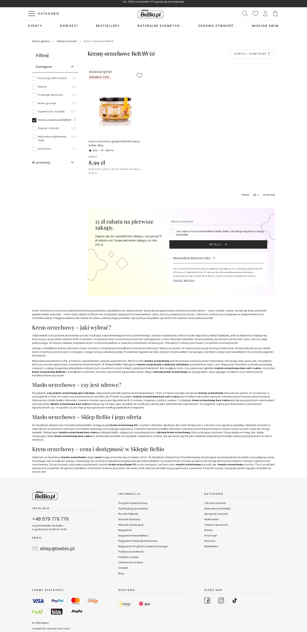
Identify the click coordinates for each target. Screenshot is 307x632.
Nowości (209, 541)
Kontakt (123, 568)
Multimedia (211, 519)
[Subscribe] (218, 244)
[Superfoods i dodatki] (55, 113)
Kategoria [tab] (44, 67)
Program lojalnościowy (133, 503)
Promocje (210, 535)
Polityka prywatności (131, 551)
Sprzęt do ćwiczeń (216, 514)
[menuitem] (35, 25)
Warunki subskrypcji (131, 525)
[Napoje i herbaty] (55, 129)
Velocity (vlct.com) (58, 628)
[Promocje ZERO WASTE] (55, 79)
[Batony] (55, 88)
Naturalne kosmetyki (217, 508)
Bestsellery (211, 546)
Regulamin (125, 530)
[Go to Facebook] (207, 601)
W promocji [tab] (41, 162)
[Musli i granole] (55, 104)
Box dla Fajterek (128, 514)
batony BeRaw (150, 461)
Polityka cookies (128, 557)
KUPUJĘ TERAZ (132, 5)
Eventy (208, 530)
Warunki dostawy (129, 519)
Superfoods (172, 461)
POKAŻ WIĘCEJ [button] (184, 280)
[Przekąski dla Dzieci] (55, 96)
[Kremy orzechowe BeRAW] (55, 121)
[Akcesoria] (55, 149)
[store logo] (151, 13)
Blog (121, 573)
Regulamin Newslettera (133, 535)
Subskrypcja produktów (133, 508)
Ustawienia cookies (130, 562)
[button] (265, 13)
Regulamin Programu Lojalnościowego (143, 546)
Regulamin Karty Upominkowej (137, 541)
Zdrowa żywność (67, 41)
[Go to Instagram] (221, 601)
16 (107, 150)
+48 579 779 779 (50, 519)
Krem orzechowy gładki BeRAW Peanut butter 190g (114, 143)
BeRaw (113, 343)
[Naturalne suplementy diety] (55, 140)
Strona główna (41, 41)
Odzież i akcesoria (216, 525)
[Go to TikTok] (235, 601)
